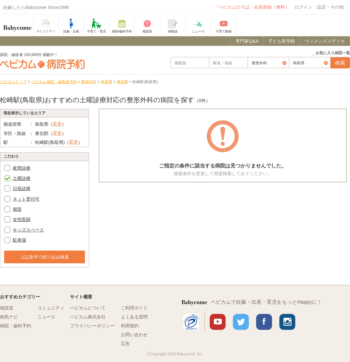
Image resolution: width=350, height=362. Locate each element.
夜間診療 (22, 168)
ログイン (303, 7)
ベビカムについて (88, 307)
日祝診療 (22, 188)
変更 (57, 123)
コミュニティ (51, 307)
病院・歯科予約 (15, 325)
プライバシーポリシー (92, 325)
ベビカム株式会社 (88, 316)
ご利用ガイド (134, 307)
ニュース (46, 316)
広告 (125, 343)
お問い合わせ (134, 334)
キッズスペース (28, 229)
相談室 (6, 307)
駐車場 (19, 240)
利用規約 (130, 325)
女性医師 (22, 219)
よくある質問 (134, 316)
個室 (17, 209)
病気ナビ (9, 316)
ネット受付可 (26, 199)
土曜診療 (22, 178)
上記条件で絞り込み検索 (44, 256)
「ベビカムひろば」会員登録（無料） (252, 7)
